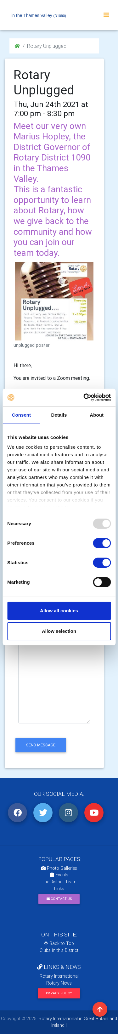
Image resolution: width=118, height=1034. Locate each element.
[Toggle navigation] (106, 15)
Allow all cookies (59, 610)
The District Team (59, 882)
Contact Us (59, 899)
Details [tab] (59, 415)
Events (59, 875)
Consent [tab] (21, 415)
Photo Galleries (59, 868)
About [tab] (97, 415)
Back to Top (59, 943)
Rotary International (59, 976)
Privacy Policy (59, 993)
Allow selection (59, 631)
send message (40, 745)
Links (59, 888)
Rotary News (59, 983)
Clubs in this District (59, 950)
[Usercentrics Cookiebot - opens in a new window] (84, 397)
